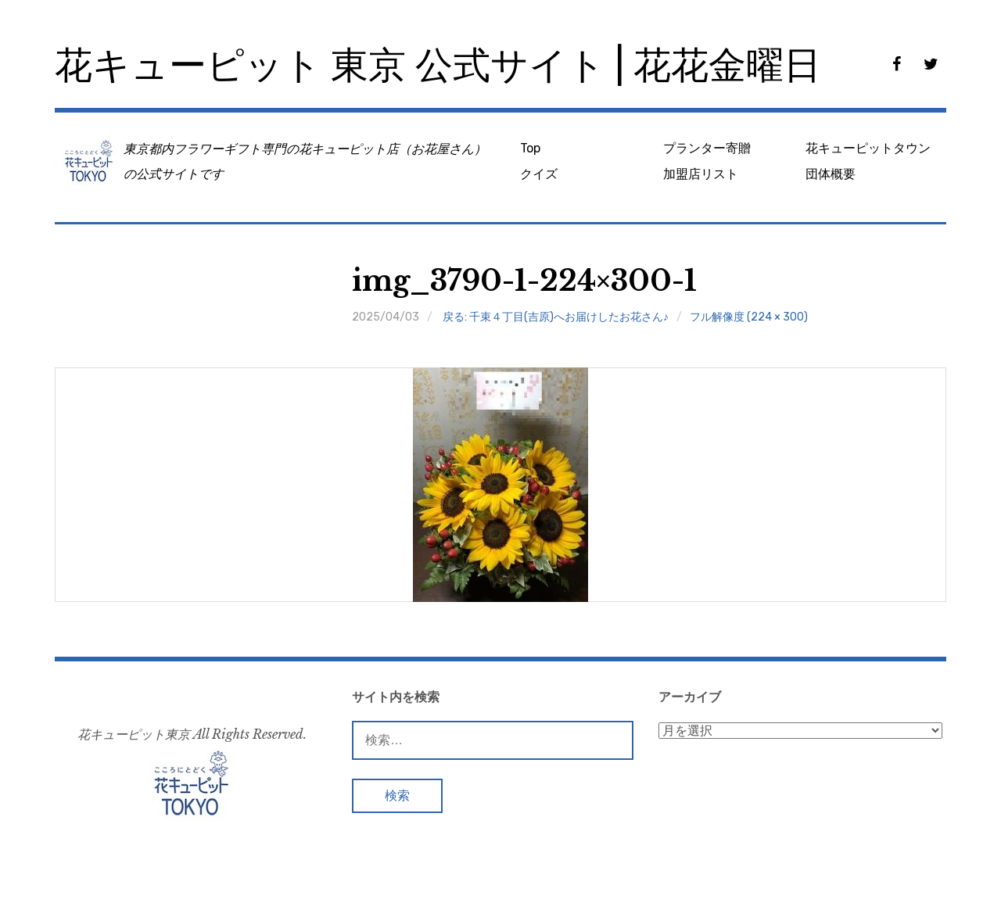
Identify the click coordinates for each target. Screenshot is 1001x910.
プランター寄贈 (707, 148)
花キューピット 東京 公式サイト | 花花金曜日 (438, 65)
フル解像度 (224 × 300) (749, 317)
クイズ (539, 174)
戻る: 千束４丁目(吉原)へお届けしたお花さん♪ (556, 317)
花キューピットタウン (868, 148)
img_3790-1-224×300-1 (524, 281)
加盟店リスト (700, 174)
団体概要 (830, 174)
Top (530, 148)
